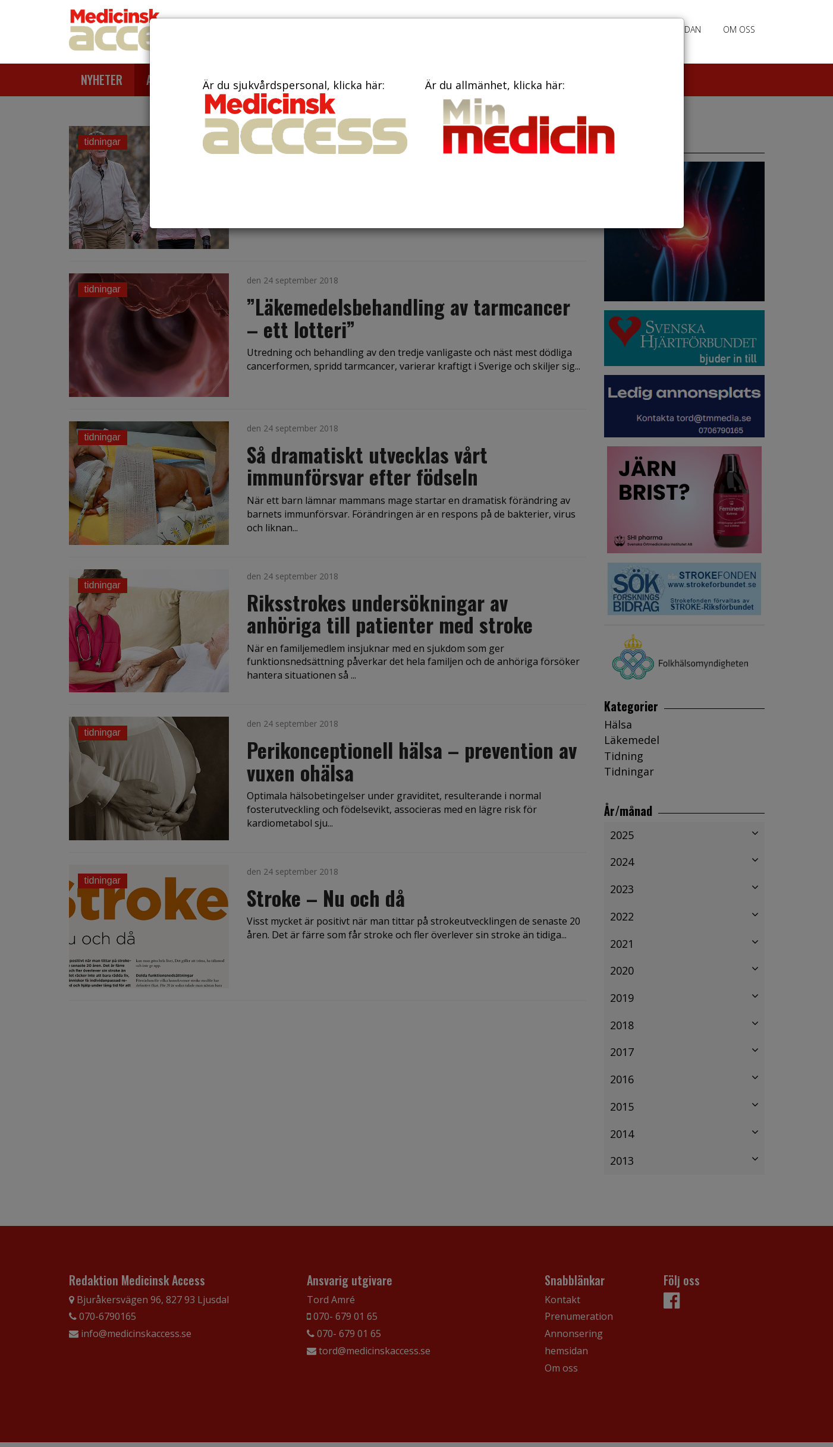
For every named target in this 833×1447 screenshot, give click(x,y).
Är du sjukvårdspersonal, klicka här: (305, 116)
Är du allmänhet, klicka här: (527, 119)
